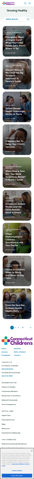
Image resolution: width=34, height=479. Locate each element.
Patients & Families (9, 387)
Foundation (5, 355)
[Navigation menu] (29, 3)
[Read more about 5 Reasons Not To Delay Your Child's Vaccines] (17, 139)
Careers (4, 352)
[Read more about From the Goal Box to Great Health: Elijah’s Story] (17, 303)
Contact (17, 355)
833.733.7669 (7, 376)
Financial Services (8, 420)
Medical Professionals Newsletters (14, 444)
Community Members (10, 391)
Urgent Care (6, 415)
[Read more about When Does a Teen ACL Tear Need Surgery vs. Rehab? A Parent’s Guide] (17, 172)
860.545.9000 (7, 369)
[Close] (32, 451)
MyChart (17, 349)
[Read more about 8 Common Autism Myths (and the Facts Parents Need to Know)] (17, 205)
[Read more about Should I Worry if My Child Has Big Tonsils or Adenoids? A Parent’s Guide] (17, 74)
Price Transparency (9, 404)
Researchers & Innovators (11, 396)
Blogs (4, 424)
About (3, 349)
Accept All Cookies (17, 475)
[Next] (30, 327)
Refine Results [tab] (12, 19)
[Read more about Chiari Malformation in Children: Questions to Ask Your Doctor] (17, 238)
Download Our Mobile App (11, 433)
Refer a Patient (20, 352)
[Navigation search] (25, 3)
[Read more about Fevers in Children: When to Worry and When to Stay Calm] (17, 271)
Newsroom (6, 428)
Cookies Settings (17, 470)
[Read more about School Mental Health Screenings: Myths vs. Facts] (17, 107)
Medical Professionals (9, 400)
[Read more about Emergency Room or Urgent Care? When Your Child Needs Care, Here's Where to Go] (17, 41)
